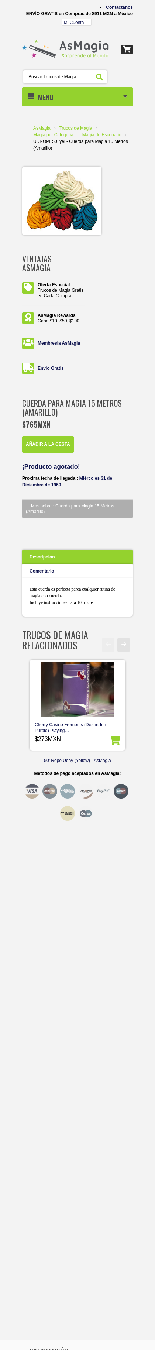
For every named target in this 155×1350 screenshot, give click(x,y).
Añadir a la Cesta (48, 444)
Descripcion (42, 557)
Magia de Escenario (101, 134)
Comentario (42, 571)
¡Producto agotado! (51, 466)
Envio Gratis (51, 368)
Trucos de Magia (75, 128)
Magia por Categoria (53, 134)
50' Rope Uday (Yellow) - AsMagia (77, 760)
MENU (77, 97)
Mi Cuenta (74, 22)
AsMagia (42, 128)
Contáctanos (119, 7)
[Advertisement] (77, 851)
